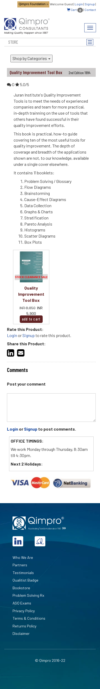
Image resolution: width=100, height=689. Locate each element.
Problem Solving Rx (28, 595)
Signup (90, 4)
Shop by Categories (31, 58)
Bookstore (21, 588)
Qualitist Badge (25, 580)
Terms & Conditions (29, 618)
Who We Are (23, 557)
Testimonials (23, 572)
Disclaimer (21, 633)
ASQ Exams (22, 603)
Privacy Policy (24, 610)
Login (79, 4)
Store (13, 42)
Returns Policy (25, 626)
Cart (75, 9)
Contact (90, 9)
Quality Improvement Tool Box (31, 294)
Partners (20, 565)
